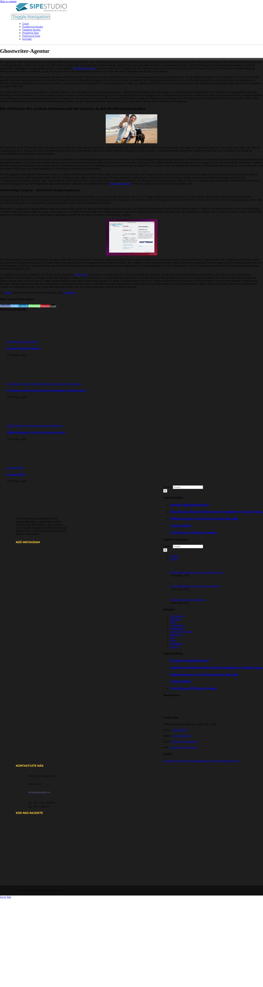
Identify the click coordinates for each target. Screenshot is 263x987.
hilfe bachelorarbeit (120, 183)
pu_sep (174, 646)
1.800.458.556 (179, 730)
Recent (174, 559)
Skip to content (8, 1)
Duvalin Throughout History (22, 341)
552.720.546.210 (182, 735)
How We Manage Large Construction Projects (195, 586)
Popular (174, 556)
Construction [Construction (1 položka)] (170, 760)
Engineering (176, 628)
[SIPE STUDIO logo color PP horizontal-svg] (41, 10)
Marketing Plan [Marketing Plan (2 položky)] (230, 760)
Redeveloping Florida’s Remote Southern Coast (196, 572)
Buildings (175, 619)
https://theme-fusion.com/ (184, 747)
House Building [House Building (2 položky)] (197, 760)
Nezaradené (69, 292)
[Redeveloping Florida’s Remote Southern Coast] (175, 569)
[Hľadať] (165, 550)
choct (173, 622)
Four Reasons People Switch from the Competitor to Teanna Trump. (44, 383)
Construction (177, 625)
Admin (7, 292)
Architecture (177, 616)
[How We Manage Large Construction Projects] (175, 583)
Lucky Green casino (181, 631)
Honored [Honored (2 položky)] (183, 760)
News (173, 640)
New (172, 637)
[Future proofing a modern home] (175, 596)
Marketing (176, 634)
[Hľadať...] (188, 546)
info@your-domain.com (184, 741)
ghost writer (81, 274)
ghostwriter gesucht (84, 68)
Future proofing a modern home (187, 599)
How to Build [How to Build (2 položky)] (213, 760)
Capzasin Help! (15, 467)
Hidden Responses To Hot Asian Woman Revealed (34, 425)
